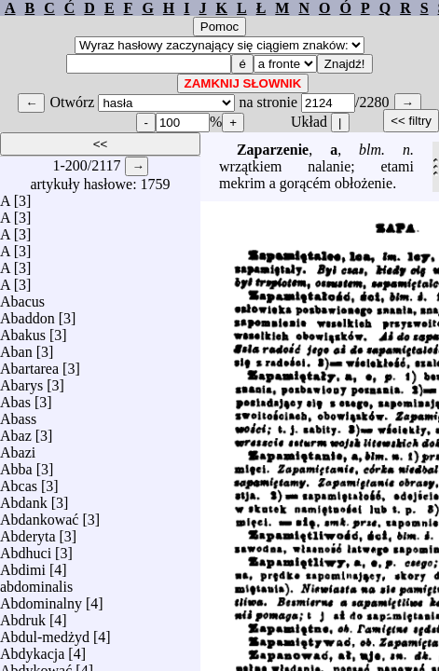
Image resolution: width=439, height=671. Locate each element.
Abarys (21, 381)
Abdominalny (41, 599)
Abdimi (23, 565)
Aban (16, 347)
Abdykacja (32, 649)
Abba (16, 464)
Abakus (23, 330)
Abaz (16, 431)
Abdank (24, 498)
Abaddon (27, 314)
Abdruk (23, 615)
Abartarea (29, 364)
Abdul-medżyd (44, 632)
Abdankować (39, 515)
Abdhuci (25, 548)
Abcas (18, 481)
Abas (15, 397)
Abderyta (28, 532)
